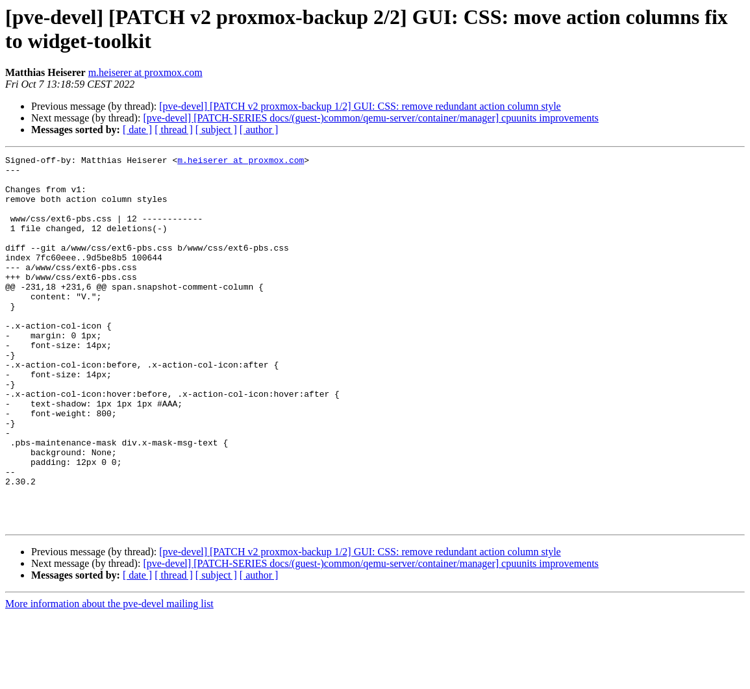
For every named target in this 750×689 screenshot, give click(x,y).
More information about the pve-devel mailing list (109, 677)
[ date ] (137, 129)
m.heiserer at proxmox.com (145, 72)
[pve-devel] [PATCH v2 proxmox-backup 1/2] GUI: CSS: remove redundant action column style (359, 106)
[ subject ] (216, 129)
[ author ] (259, 129)
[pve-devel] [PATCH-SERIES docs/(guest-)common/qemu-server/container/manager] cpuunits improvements (370, 117)
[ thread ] (174, 129)
